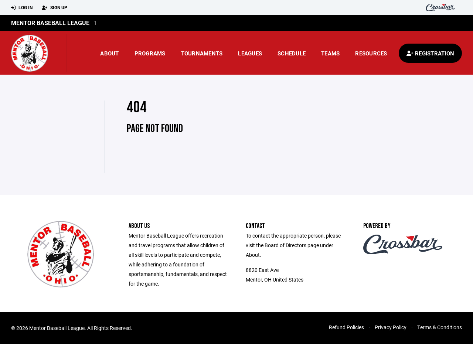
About (109, 53)
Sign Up (54, 7)
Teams (330, 53)
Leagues (250, 53)
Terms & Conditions (439, 327)
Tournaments (202, 53)
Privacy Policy (390, 327)
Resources (371, 53)
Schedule (292, 53)
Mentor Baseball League (50, 23)
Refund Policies (346, 327)
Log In (22, 7)
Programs (150, 53)
